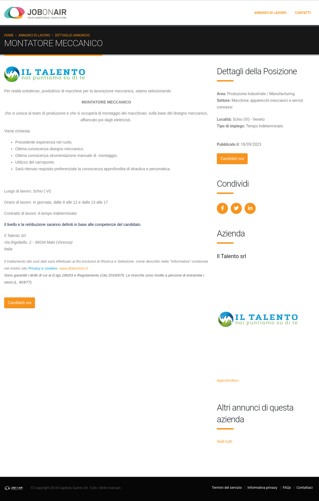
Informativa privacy (262, 487)
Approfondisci (228, 380)
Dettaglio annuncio (72, 35)
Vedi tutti (224, 441)
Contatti (303, 13)
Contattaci (305, 487)
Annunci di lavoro (270, 13)
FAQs (287, 487)
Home (9, 35)
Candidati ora (19, 302)
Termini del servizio (227, 487)
